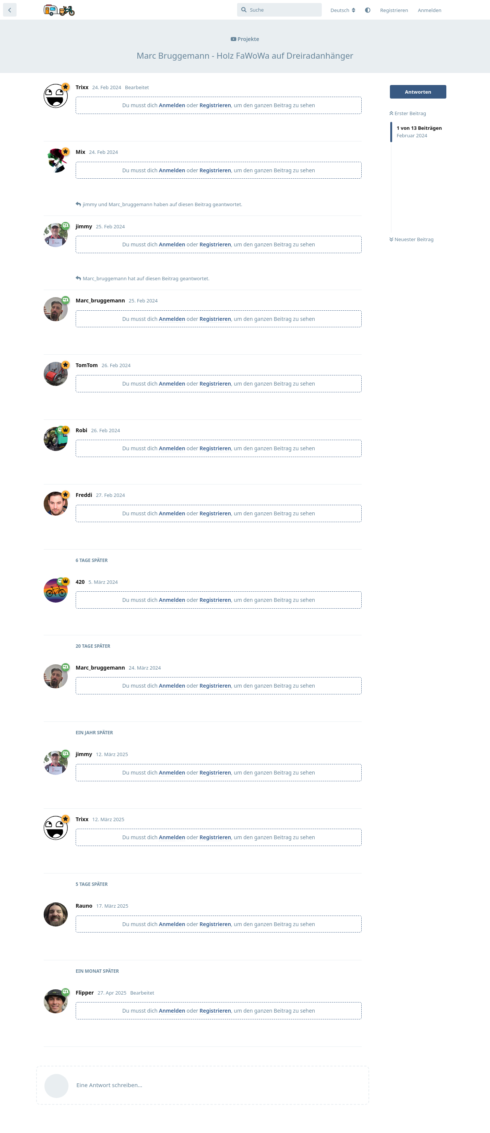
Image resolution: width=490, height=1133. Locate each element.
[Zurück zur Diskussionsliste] (10, 10)
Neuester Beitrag (412, 239)
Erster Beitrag (408, 113)
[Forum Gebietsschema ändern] (343, 10)
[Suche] (279, 10)
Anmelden (172, 105)
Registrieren (215, 105)
